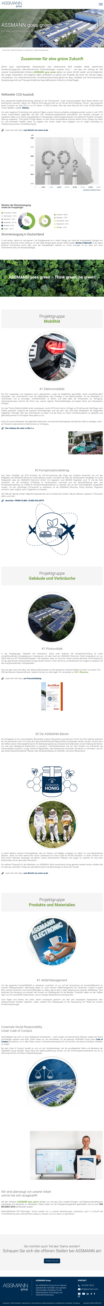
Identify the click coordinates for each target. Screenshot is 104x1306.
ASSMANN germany (17, 50)
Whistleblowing (59, 1303)
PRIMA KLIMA (21, 500)
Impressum (6, 1303)
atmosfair (9, 500)
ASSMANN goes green (41, 50)
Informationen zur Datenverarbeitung (42, 1303)
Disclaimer (18, 1303)
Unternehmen (29, 50)
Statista (25, 108)
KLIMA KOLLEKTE (36, 500)
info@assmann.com (89, 1289)
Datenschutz (26, 1303)
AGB (12, 1303)
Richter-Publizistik (84, 243)
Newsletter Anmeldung (72, 1303)
